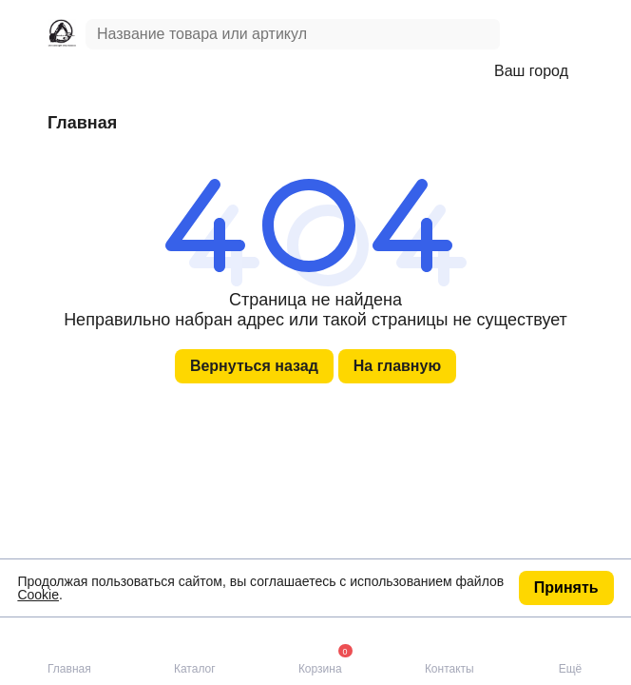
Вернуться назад (254, 366)
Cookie (38, 594)
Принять (566, 587)
